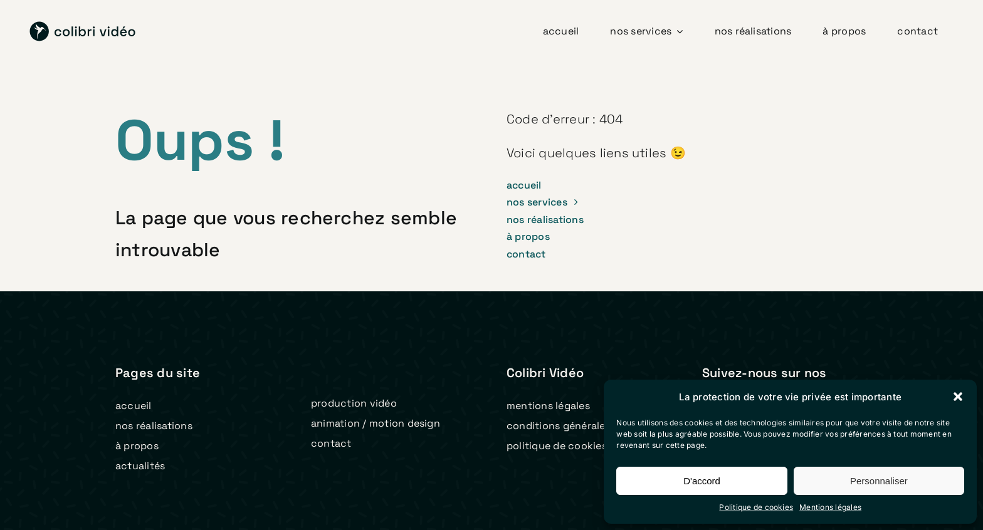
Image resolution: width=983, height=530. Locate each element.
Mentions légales (830, 507)
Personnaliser (879, 480)
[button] (958, 396)
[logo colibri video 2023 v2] (82, 26)
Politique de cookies (756, 507)
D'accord (701, 480)
